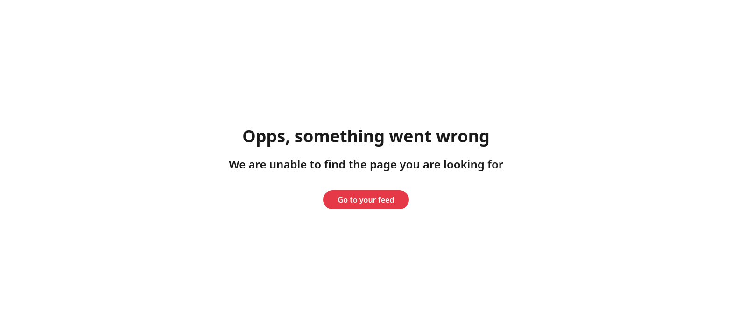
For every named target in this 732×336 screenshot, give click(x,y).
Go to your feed (366, 200)
